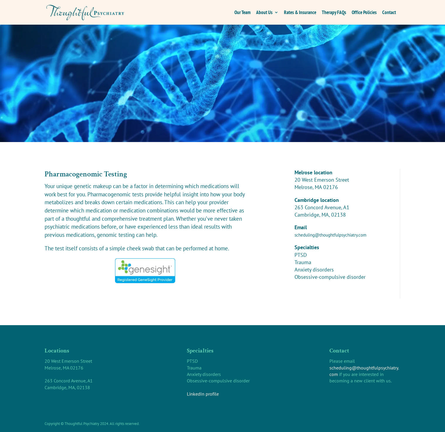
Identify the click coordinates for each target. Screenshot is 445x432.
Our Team (242, 13)
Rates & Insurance (300, 13)
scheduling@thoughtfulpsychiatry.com (330, 235)
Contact (389, 13)
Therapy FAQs (334, 13)
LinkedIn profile (203, 394)
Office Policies (364, 13)
